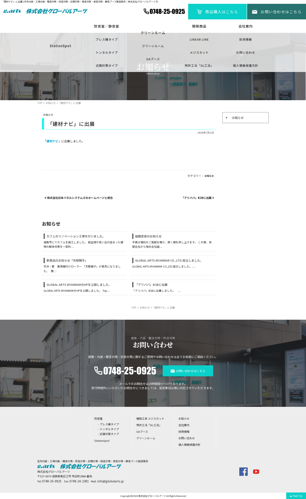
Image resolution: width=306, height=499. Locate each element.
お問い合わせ (245, 52)
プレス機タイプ (107, 39)
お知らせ (238, 118)
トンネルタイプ (107, 52)
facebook (243, 471)
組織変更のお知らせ (148, 236)
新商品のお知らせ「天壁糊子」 (67, 260)
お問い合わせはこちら (281, 11)
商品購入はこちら (221, 11)
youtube (256, 471)
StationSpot (60, 45)
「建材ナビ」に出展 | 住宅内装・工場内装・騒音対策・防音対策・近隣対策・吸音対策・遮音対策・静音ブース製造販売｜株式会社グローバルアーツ (79, 1)
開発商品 (199, 26)
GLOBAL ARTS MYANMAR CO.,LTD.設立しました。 (169, 260)
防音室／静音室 (106, 26)
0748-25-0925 (51, 481)
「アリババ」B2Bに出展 (151, 284)
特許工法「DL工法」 (199, 65)
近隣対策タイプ (107, 65)
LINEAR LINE (199, 39)
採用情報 (245, 39)
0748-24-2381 (79, 481)
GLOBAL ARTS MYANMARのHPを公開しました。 (79, 284)
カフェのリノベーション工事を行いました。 (76, 236)
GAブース (153, 59)
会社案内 (245, 26)
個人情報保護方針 (245, 65)
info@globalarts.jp (110, 481)
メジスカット (199, 52)
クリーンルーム (153, 46)
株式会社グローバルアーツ (152, 496)
